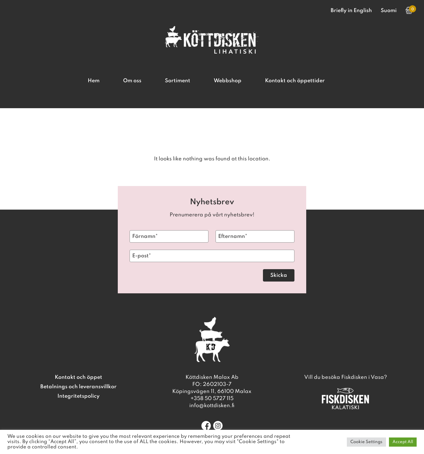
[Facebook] (206, 425)
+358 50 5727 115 (212, 398)
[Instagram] (218, 425)
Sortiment (177, 80)
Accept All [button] (402, 442)
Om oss (132, 80)
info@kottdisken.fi (211, 405)
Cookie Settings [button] (366, 442)
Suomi (389, 10)
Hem (94, 80)
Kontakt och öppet (78, 377)
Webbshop (227, 80)
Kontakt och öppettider (295, 80)
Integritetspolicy (78, 396)
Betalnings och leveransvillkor (78, 386)
